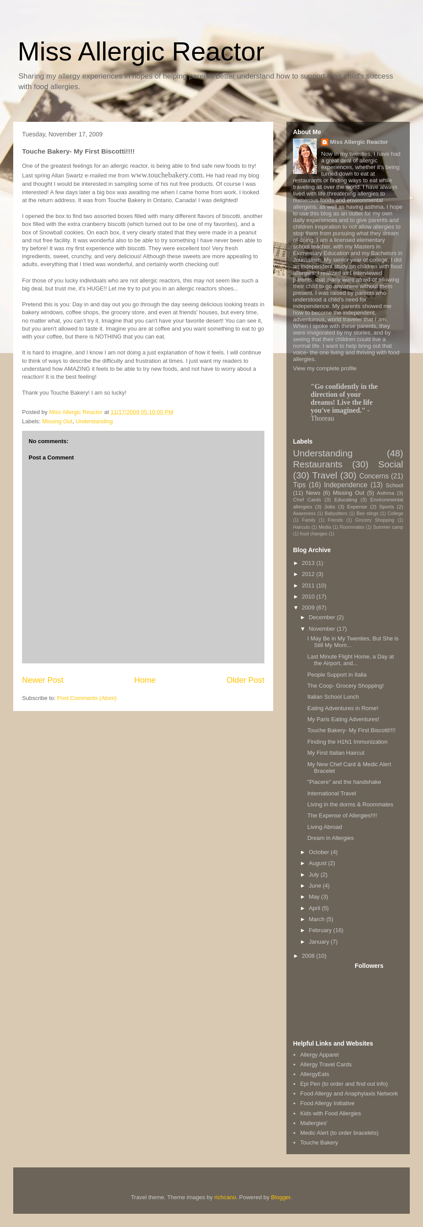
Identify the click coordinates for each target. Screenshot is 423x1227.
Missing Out (57, 421)
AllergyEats (314, 1074)
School (394, 485)
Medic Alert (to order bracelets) (339, 1132)
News (313, 492)
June (316, 885)
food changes (313, 533)
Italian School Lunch (333, 696)
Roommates (352, 527)
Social (390, 464)
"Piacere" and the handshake (344, 782)
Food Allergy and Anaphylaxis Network (349, 1093)
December (323, 617)
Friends (335, 520)
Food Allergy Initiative (327, 1103)
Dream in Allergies (330, 838)
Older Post (245, 680)
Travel (324, 475)
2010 (309, 596)
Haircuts (301, 527)
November (323, 628)
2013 (309, 563)
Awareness (304, 513)
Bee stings (367, 513)
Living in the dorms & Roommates (350, 804)
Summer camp (388, 527)
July (315, 874)
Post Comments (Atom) (87, 698)
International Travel (331, 793)
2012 (309, 574)
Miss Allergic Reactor (141, 51)
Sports (386, 506)
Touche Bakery (319, 1142)
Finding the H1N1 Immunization (347, 741)
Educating (345, 499)
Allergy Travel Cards (326, 1064)
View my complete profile (324, 368)
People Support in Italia (336, 674)
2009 (309, 607)
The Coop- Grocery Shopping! (345, 685)
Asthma (385, 493)
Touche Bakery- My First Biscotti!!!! (351, 730)
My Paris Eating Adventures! (343, 719)
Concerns (374, 476)
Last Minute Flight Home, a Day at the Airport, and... (350, 660)
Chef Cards (307, 499)
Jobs (329, 506)
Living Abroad (324, 827)
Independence (345, 485)
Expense (357, 506)
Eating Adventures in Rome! (342, 708)
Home (145, 680)
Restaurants (317, 464)
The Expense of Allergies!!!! (342, 815)
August (318, 863)
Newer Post (42, 680)
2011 (309, 585)
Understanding (94, 421)
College (395, 513)
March (318, 919)
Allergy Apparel (319, 1054)
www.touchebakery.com (167, 175)
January (320, 941)
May (315, 896)
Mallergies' (313, 1123)
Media (325, 527)
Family (308, 520)
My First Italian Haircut (335, 752)
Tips (299, 485)
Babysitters (336, 513)
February (321, 930)
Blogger (280, 1197)
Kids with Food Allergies (330, 1113)
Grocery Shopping (374, 520)
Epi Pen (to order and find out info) (344, 1083)
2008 (309, 955)
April (315, 908)
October (320, 852)
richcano (225, 1197)
